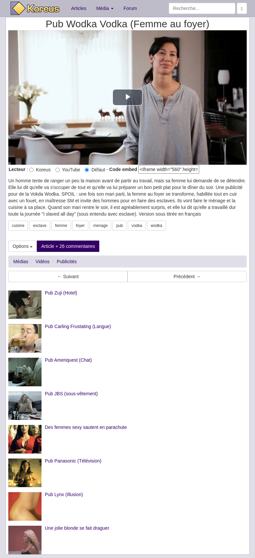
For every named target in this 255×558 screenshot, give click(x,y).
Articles (78, 8)
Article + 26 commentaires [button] (68, 246)
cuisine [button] (18, 225)
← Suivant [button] (68, 276)
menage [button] (100, 225)
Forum (130, 8)
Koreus (39, 169)
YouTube (67, 169)
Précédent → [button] (187, 276)
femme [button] (61, 225)
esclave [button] (39, 225)
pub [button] (119, 225)
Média (105, 8)
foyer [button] (80, 225)
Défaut (95, 169)
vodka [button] (136, 225)
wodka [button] (156, 225)
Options (23, 246)
